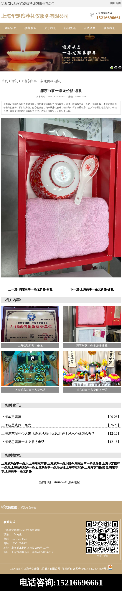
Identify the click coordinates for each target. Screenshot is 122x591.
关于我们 (50, 28)
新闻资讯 (70, 28)
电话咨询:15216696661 (61, 582)
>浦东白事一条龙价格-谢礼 (41, 81)
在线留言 (90, 28)
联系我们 (109, 28)
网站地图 (115, 3)
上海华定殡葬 (61, 417)
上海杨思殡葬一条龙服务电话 (61, 442)
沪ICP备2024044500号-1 (94, 568)
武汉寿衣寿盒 (28, 507)
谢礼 (14, 81)
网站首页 (11, 28)
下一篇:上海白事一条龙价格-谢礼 (92, 289)
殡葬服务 (30, 28)
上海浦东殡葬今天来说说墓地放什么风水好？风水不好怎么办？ (61, 433)
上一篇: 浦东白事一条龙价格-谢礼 (30, 289)
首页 (4, 81)
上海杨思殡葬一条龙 (61, 425)
